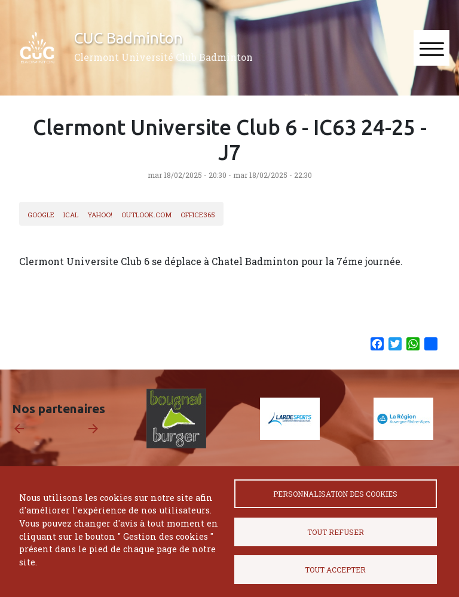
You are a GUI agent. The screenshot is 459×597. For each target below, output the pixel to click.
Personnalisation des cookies (335, 493)
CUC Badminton (128, 38)
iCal (70, 214)
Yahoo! (99, 214)
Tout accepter (335, 569)
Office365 (197, 214)
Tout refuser (335, 532)
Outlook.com (146, 214)
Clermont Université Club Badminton (163, 57)
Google (40, 214)
